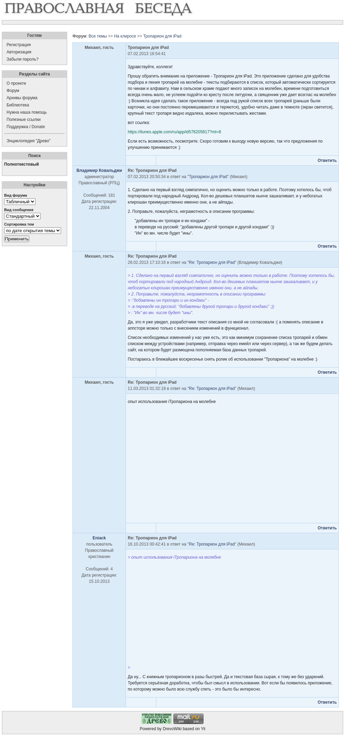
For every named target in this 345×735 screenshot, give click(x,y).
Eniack (99, 538)
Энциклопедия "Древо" (28, 140)
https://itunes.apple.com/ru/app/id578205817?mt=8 (174, 132)
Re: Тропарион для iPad (212, 262)
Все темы (98, 36)
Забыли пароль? (23, 59)
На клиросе (125, 36)
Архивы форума (22, 97)
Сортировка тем (19, 224)
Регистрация (19, 44)
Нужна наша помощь (27, 112)
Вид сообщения (18, 210)
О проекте (16, 83)
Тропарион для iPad (162, 36)
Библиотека (18, 105)
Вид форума (15, 195)
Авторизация (19, 52)
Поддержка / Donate (26, 126)
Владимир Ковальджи (99, 170)
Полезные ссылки (24, 119)
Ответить (327, 160)
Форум (13, 90)
